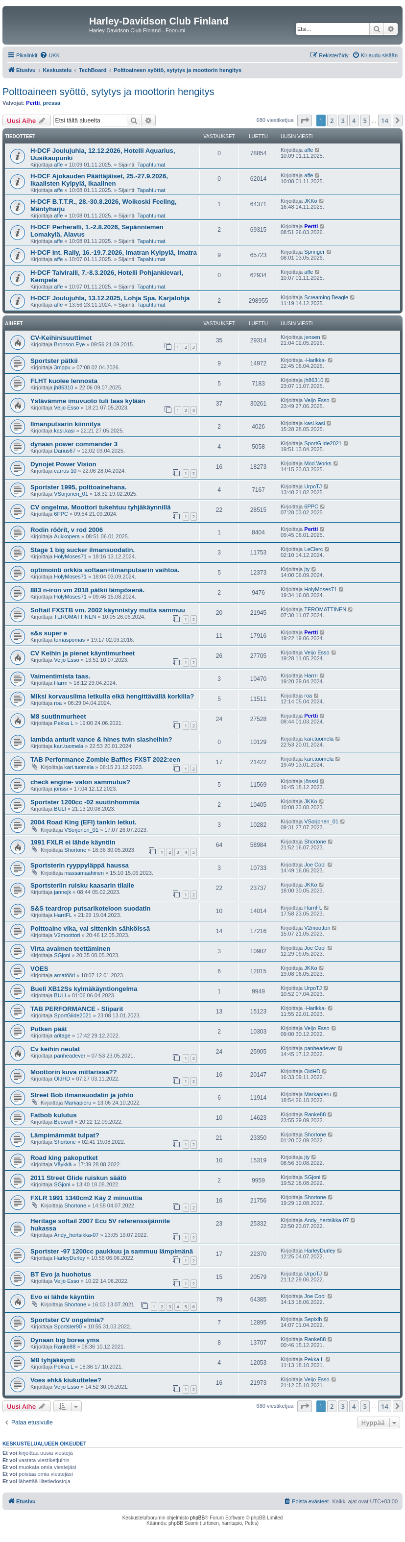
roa (58, 703)
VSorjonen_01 (71, 494)
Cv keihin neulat (55, 1049)
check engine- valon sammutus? (80, 782)
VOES (39, 968)
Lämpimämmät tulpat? (64, 1135)
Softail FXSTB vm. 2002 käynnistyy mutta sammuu (107, 610)
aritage (62, 1035)
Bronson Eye (69, 344)
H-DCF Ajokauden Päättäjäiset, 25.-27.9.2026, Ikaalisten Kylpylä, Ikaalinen (99, 179)
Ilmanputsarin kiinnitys (65, 424)
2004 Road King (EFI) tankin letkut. (83, 822)
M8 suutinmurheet (58, 716)
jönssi (61, 789)
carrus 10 (65, 471)
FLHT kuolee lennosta (63, 381)
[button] (304, 120)
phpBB (197, 1517)
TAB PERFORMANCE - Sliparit (76, 1008)
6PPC (61, 514)
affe (58, 165)
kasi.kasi (64, 431)
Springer (314, 252)
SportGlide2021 (322, 443)
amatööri (64, 975)
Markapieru (77, 1103)
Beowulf (63, 1122)
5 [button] (365, 120)
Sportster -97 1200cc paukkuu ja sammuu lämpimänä (111, 1251)
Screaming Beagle (326, 297)
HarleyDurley (69, 1258)
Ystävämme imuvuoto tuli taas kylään (87, 401)
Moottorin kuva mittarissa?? (73, 1072)
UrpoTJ (313, 486)
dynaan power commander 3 (74, 444)
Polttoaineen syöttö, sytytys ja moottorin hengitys (108, 91)
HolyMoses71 (70, 556)
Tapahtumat (151, 165)
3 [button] (343, 120)
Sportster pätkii (54, 360)
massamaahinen (84, 873)
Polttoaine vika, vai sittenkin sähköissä (90, 928)
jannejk (62, 892)
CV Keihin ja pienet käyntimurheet (82, 653)
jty (307, 569)
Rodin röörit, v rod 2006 (66, 529)
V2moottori (67, 935)
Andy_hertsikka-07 (76, 1235)
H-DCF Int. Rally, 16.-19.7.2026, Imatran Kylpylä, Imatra (113, 252)
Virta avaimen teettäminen (70, 948)
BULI (60, 809)
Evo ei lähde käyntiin (62, 1297)
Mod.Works (317, 463)
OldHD (62, 1079)
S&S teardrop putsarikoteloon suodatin (90, 908)
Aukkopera (67, 536)
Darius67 (64, 451)
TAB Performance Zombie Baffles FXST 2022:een (105, 759)
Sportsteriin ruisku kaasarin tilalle (82, 885)
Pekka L (63, 723)
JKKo (310, 201)
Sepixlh (313, 1319)
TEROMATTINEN (75, 617)
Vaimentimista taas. (60, 676)
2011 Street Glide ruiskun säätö (78, 1177)
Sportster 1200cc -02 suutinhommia (85, 802)
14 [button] (384, 120)
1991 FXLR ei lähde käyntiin (73, 842)
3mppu (62, 367)
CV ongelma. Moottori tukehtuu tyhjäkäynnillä (100, 507)
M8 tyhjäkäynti (52, 1360)
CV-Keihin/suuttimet (61, 337)
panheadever (69, 1056)
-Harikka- (315, 360)
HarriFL (63, 915)
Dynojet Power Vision (63, 464)
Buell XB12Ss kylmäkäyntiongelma (83, 988)
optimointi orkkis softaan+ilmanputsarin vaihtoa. (104, 570)
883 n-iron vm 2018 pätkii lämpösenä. (87, 590)
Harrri (61, 683)
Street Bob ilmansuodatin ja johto (81, 1095)
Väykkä (62, 1164)
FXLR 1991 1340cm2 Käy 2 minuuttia (86, 1198)
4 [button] (354, 120)
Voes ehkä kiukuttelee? (65, 1380)
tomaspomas (69, 640)
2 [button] (332, 120)
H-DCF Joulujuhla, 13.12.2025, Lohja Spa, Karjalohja (110, 298)
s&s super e (48, 633)
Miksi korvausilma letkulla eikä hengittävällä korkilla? (112, 696)
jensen (312, 337)
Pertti (33, 103)
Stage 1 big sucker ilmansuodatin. (82, 550)
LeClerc (313, 549)
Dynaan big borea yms (64, 1340)
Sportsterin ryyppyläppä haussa (79, 865)
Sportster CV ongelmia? (67, 1320)
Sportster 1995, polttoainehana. (78, 487)
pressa (51, 103)
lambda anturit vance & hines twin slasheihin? (101, 739)
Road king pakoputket (64, 1157)
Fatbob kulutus (53, 1115)
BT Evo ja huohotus (60, 1274)
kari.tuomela (68, 746)
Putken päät (48, 1029)
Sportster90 (68, 1326)
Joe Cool (314, 864)
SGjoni (62, 955)
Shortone (75, 850)
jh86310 (63, 387)
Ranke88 (315, 1114)
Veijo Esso (66, 407)
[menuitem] (50, 55)
